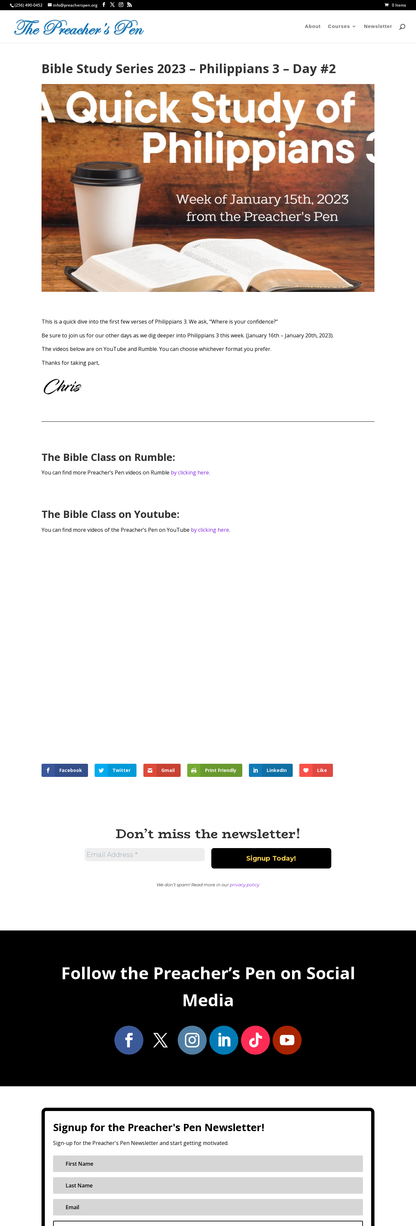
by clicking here (210, 529)
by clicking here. (190, 472)
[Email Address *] (145, 854)
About (313, 26)
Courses (339, 26)
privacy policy (244, 884)
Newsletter (378, 26)
